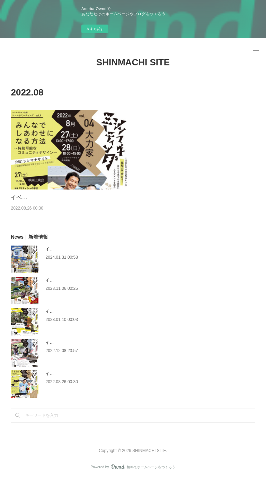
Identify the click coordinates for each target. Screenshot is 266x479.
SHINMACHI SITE (133, 62)
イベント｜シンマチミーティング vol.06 (82, 311)
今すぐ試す (95, 29)
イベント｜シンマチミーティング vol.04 (60, 197)
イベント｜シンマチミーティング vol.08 (82, 249)
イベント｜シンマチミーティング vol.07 (82, 280)
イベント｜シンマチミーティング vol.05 (82, 342)
